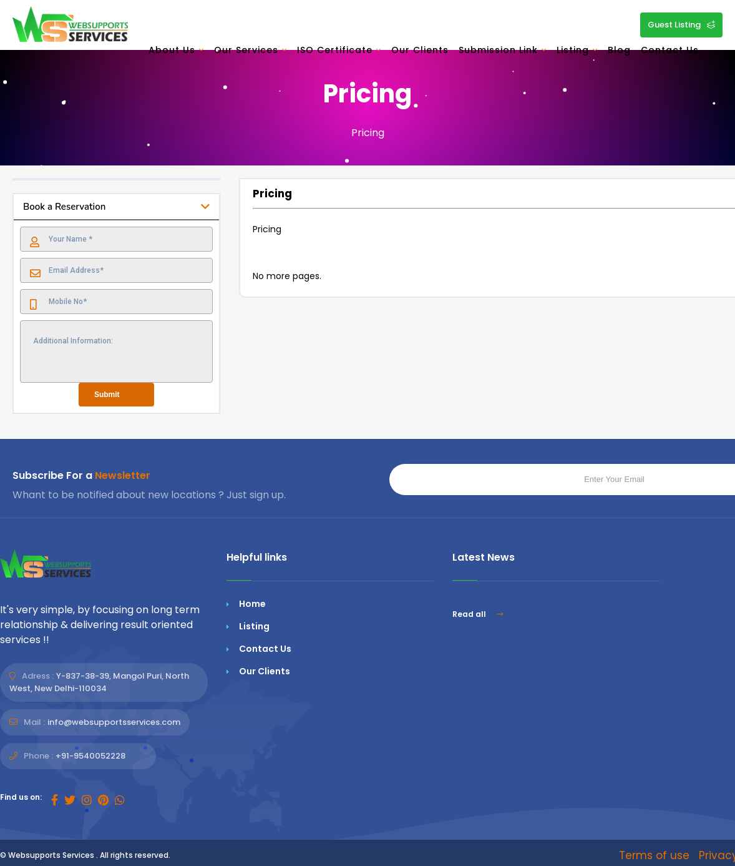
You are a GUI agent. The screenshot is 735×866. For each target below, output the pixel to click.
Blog (619, 50)
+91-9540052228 (90, 756)
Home (252, 604)
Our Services (250, 50)
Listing (577, 50)
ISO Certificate (339, 50)
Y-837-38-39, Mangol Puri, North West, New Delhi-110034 (99, 682)
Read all (478, 614)
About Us (176, 50)
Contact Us (670, 50)
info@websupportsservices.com (113, 722)
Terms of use (654, 855)
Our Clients (420, 50)
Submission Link (503, 50)
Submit (107, 394)
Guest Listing (681, 25)
